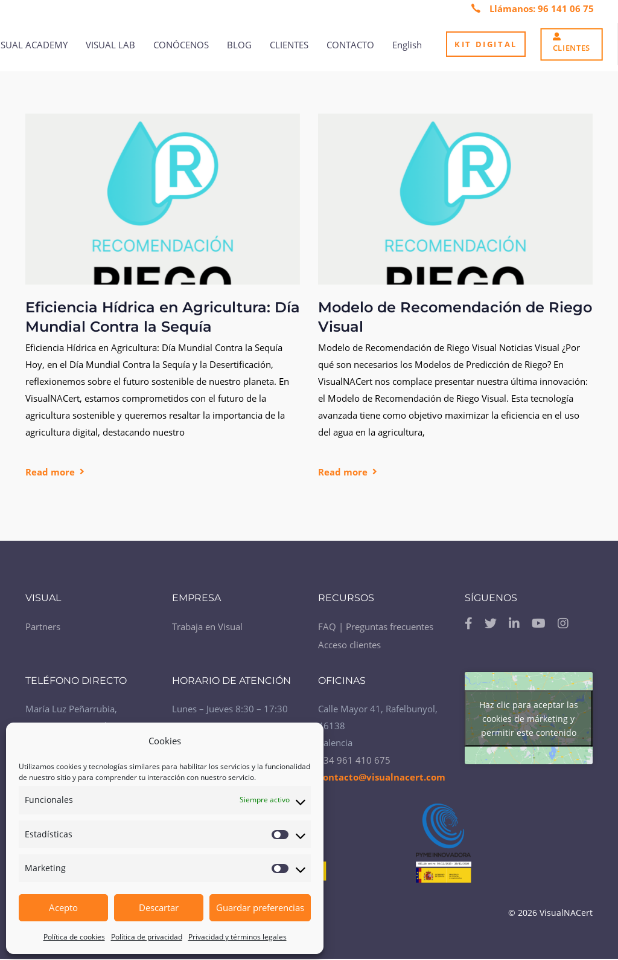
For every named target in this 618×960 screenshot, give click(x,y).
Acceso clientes (349, 645)
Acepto (63, 907)
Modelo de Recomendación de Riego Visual (455, 316)
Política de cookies (74, 937)
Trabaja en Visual (207, 626)
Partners (42, 626)
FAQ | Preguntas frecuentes (375, 626)
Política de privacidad (146, 937)
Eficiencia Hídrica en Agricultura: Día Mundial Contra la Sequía (162, 316)
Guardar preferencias (260, 907)
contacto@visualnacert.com (381, 777)
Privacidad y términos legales (237, 937)
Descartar (159, 907)
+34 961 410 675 (354, 760)
